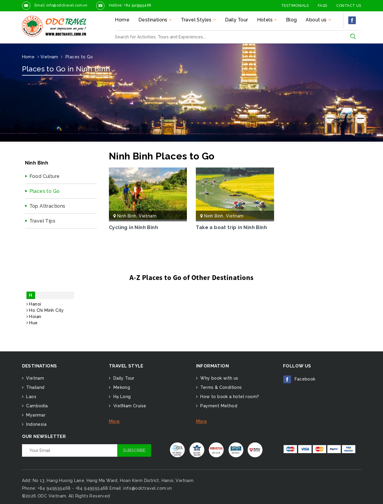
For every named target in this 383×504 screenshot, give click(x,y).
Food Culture (44, 176)
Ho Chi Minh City (45, 310)
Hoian (33, 316)
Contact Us (348, 6)
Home (122, 20)
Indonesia (35, 424)
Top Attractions (47, 206)
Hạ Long (121, 396)
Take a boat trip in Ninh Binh (231, 227)
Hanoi (33, 304)
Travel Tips (42, 221)
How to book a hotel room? (229, 396)
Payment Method (218, 405)
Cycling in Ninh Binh (133, 227)
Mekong (121, 387)
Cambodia (36, 405)
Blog (291, 20)
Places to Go (44, 191)
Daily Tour (236, 20)
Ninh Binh (127, 216)
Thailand (35, 387)
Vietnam (148, 216)
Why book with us (218, 378)
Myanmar (35, 415)
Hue (32, 322)
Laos (30, 396)
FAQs (322, 6)
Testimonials (295, 6)
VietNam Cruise (129, 405)
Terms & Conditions (220, 387)
